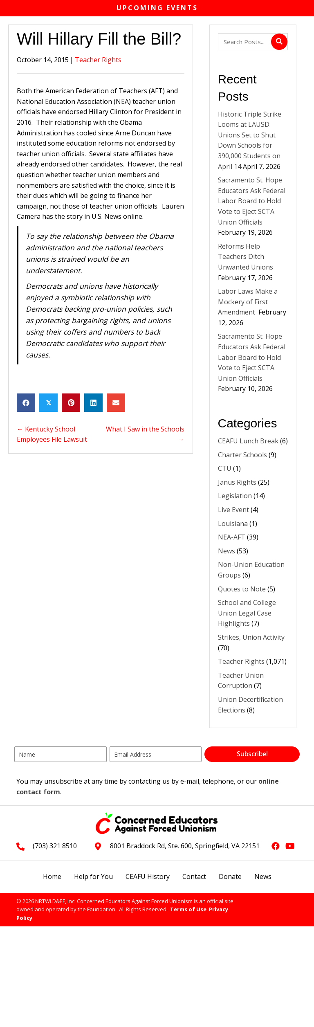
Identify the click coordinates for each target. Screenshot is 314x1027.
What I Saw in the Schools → (145, 434)
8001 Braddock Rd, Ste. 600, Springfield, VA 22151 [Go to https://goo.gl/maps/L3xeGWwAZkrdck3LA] (185, 845)
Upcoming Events (157, 7)
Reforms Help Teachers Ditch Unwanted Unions (246, 257)
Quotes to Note (242, 588)
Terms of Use (188, 909)
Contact (194, 876)
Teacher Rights (98, 59)
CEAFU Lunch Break (248, 440)
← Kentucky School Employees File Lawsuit (52, 434)
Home (52, 876)
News (226, 550)
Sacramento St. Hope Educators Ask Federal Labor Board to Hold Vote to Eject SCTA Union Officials (251, 200)
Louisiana (233, 523)
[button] (252, 754)
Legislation (235, 495)
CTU (224, 468)
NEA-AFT (231, 537)
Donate (230, 876)
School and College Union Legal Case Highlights (247, 613)
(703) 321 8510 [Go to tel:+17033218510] (55, 845)
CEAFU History (148, 876)
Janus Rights (237, 482)
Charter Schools (242, 454)
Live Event (233, 509)
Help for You (93, 876)
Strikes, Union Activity (251, 637)
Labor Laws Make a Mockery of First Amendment (248, 302)
